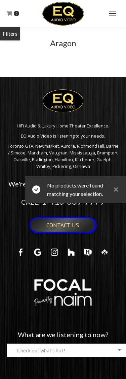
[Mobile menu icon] (112, 13)
